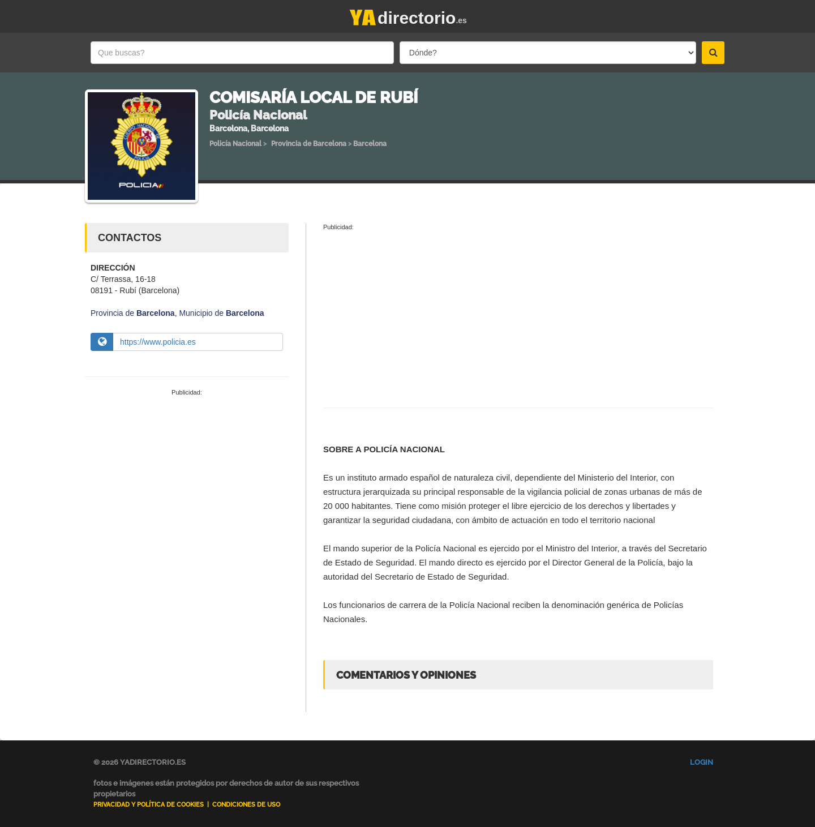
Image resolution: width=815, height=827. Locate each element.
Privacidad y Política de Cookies (148, 804)
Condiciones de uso (246, 804)
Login (701, 762)
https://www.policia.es (158, 342)
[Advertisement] (187, 482)
